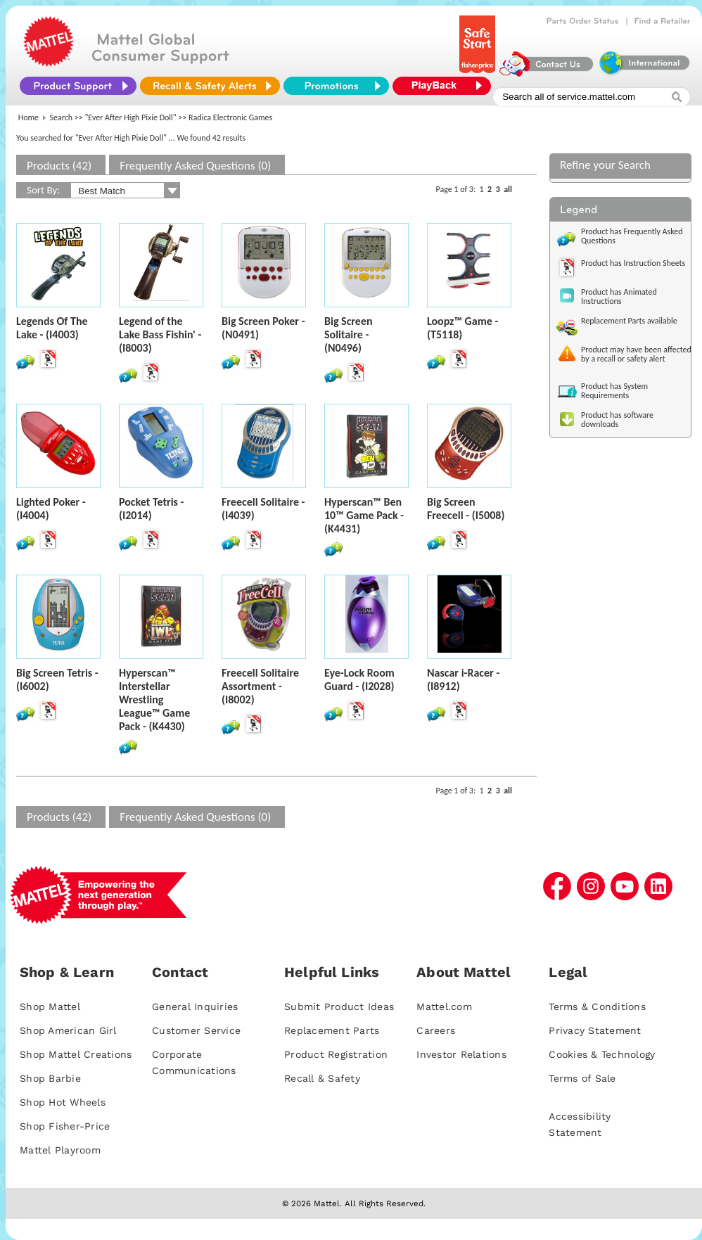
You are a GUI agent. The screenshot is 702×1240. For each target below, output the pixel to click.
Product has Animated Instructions (619, 296)
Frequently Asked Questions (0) (195, 165)
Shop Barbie (50, 1078)
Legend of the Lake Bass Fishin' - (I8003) (160, 334)
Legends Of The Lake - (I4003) (52, 327)
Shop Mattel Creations (76, 1054)
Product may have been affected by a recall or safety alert (636, 354)
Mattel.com (444, 1006)
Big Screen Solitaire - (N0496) (348, 334)
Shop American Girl (68, 1030)
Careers (435, 1030)
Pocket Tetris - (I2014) (151, 508)
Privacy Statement (595, 1030)
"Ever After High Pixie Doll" (131, 117)
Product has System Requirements (614, 390)
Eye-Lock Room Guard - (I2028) (359, 679)
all (508, 189)
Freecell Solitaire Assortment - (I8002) (260, 686)
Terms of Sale (582, 1078)
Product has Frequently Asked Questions (632, 235)
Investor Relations (461, 1054)
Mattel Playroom (60, 1150)
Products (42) (59, 165)
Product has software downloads (617, 419)
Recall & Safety (322, 1078)
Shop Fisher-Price (65, 1126)
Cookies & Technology (602, 1054)
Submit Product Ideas (339, 1006)
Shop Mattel (50, 1006)
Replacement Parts (331, 1030)
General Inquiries (195, 1006)
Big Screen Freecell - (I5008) (465, 508)
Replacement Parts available (629, 321)
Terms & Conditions (597, 1006)
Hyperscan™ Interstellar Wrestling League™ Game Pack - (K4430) (154, 699)
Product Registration (336, 1054)
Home (28, 117)
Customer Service (196, 1030)
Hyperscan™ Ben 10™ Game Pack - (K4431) (364, 515)
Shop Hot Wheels (63, 1102)
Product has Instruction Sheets (633, 263)
